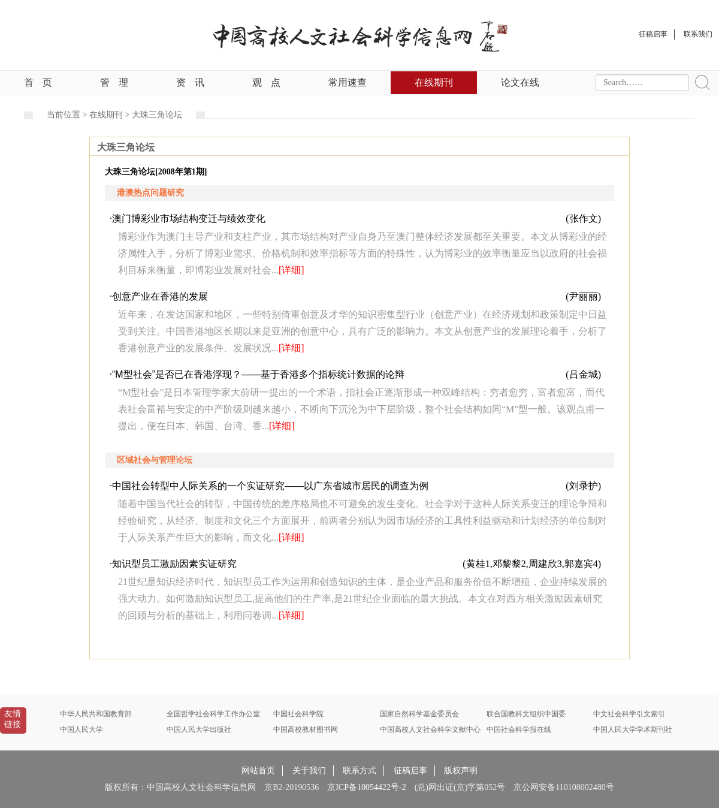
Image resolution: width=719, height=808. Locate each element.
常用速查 (347, 82)
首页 (38, 82)
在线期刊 (434, 82)
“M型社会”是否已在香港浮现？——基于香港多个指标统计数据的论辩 (258, 374)
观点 (266, 82)
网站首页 (258, 770)
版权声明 (461, 770)
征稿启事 (410, 770)
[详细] (291, 270)
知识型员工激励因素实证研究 (174, 564)
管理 (114, 82)
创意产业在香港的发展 (160, 296)
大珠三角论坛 (157, 114)
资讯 (190, 82)
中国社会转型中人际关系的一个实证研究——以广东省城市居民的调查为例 (270, 486)
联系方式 (359, 770)
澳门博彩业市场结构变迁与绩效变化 (188, 218)
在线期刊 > (110, 114)
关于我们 (309, 770)
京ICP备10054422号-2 (366, 787)
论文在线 (520, 82)
